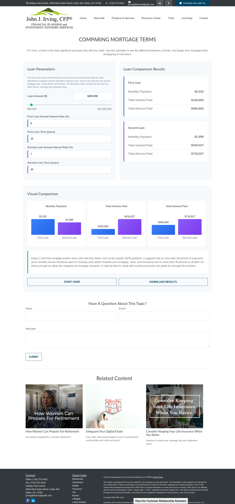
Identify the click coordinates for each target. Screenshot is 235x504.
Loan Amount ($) (37, 96)
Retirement (77, 479)
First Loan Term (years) (41, 132)
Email (122, 308)
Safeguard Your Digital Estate (104, 431)
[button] (83, 18)
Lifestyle (76, 499)
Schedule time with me (192, 3)
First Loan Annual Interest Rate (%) (48, 116)
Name (29, 308)
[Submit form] (34, 357)
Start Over (72, 282)
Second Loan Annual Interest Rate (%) (50, 147)
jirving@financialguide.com (141, 3)
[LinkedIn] (159, 3)
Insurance (77, 489)
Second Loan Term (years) (43, 162)
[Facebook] (168, 3)
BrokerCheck (158, 477)
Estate (75, 485)
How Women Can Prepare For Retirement (52, 431)
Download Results (163, 282)
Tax (74, 492)
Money (75, 495)
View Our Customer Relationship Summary (160, 501)
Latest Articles (79, 502)
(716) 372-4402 (114, 3)
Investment (77, 482)
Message (31, 328)
